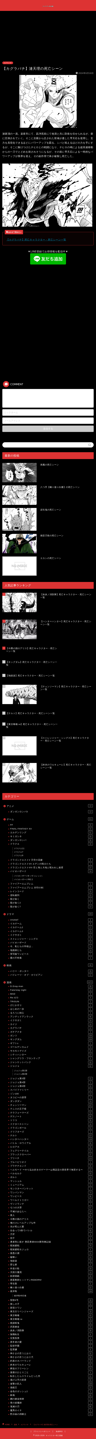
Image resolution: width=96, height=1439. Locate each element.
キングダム (51, 1039)
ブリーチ (51, 1158)
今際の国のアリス (51, 1219)
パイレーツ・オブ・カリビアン (51, 975)
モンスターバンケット (51, 1188)
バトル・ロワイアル (51, 1143)
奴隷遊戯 (51, 1276)
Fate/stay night (51, 990)
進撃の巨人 (51, 1383)
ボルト (51, 1177)
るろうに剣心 (51, 1013)
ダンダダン (51, 1101)
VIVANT (51, 920)
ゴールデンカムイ (51, 1047)
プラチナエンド (51, 1165)
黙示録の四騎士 (51, 1414)
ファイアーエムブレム (51, 883)
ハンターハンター (51, 1139)
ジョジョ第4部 (51, 1082)
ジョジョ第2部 (20, 1074)
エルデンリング (51, 832)
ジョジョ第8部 (51, 1086)
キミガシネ (51, 836)
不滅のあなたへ (51, 1211)
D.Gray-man (51, 986)
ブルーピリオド (51, 1162)
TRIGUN (51, 1001)
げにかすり (51, 1005)
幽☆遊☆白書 (51, 1287)
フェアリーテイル (51, 1150)
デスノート (51, 1116)
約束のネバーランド (51, 1361)
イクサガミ (51, 935)
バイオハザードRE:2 (23, 879)
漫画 (50, 982)
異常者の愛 (51, 1342)
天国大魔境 (51, 1272)
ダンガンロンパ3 (51, 811)
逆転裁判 (51, 895)
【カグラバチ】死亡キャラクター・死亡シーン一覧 (36, 239)
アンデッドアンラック (51, 1016)
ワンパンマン (51, 1192)
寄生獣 (51, 1283)
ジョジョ (51, 1066)
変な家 (51, 1264)
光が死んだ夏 (51, 1226)
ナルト (51, 1135)
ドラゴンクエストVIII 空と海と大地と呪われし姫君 (51, 867)
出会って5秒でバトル (51, 1230)
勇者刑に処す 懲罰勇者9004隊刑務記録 (51, 1242)
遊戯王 (51, 1387)
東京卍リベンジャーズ (51, 1311)
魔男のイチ (51, 1410)
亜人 (51, 1215)
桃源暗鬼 (51, 1323)
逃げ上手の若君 (51, 1380)
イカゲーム (51, 923)
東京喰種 (51, 1315)
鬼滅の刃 (51, 1406)
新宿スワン (51, 1307)
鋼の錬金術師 (51, 1399)
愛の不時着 (51, 958)
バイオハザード (51, 871)
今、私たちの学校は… (51, 946)
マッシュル (51, 1181)
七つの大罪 (51, 1207)
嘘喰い (51, 1257)
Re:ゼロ (51, 997)
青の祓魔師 (51, 1402)
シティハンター (51, 1054)
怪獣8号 (51, 1300)
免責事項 (59, 1431)
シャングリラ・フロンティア (51, 1058)
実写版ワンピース (51, 954)
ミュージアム (51, 1184)
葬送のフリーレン (51, 1368)
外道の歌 (51, 1268)
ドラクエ (51, 844)
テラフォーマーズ (51, 1112)
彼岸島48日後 (20, 1296)
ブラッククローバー (51, 1154)
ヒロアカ (51, 1146)
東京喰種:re (51, 1319)
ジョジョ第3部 (51, 1078)
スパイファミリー (51, 1089)
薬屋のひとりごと (51, 1372)
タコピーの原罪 (51, 1097)
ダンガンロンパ (51, 840)
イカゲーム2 (51, 927)
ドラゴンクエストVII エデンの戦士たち (51, 863)
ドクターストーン (51, 1124)
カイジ (51, 1024)
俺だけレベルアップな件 (51, 1223)
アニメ (50, 805)
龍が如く (51, 899)
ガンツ (51, 1035)
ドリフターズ (51, 1131)
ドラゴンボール (51, 1127)
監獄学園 (51, 1345)
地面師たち (51, 950)
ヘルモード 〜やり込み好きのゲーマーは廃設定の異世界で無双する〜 (51, 1169)
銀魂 (51, 1395)
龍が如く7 (51, 906)
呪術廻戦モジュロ (51, 1249)
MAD (51, 994)
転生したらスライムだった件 (51, 1376)
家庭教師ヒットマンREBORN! (51, 1280)
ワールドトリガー (51, 1200)
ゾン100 (51, 1093)
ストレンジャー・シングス (51, 939)
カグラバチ (8, 63)
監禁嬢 (51, 1349)
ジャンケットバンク (51, 1062)
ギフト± (51, 1043)
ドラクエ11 (19, 848)
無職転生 (51, 1334)
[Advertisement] (48, 38)
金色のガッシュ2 (51, 1391)
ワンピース (51, 1196)
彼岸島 (51, 1291)
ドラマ (50, 913)
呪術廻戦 (51, 1245)
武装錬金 (51, 1326)
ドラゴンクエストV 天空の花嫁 (51, 860)
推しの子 (51, 1304)
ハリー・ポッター (51, 971)
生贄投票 (51, 1338)
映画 (50, 965)
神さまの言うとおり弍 (51, 1357)
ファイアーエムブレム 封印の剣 (51, 887)
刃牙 (51, 1234)
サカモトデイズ (51, 1051)
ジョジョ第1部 (20, 1071)
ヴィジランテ (51, 1204)
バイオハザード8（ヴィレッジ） (28, 876)
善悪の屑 (51, 1253)
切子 (51, 1238)
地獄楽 (51, 1261)
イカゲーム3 (51, 931)
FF (51, 825)
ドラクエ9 (18, 855)
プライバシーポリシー (41, 1431)
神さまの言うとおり (51, 1353)
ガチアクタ (51, 1032)
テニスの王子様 (51, 1108)
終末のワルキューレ (51, 1364)
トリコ (51, 1120)
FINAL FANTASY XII (51, 828)
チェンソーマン (51, 1105)
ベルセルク (51, 1173)
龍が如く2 (51, 902)
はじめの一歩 (51, 1009)
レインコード (51, 891)
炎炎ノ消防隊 (51, 1330)
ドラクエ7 (18, 852)
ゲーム (50, 819)
